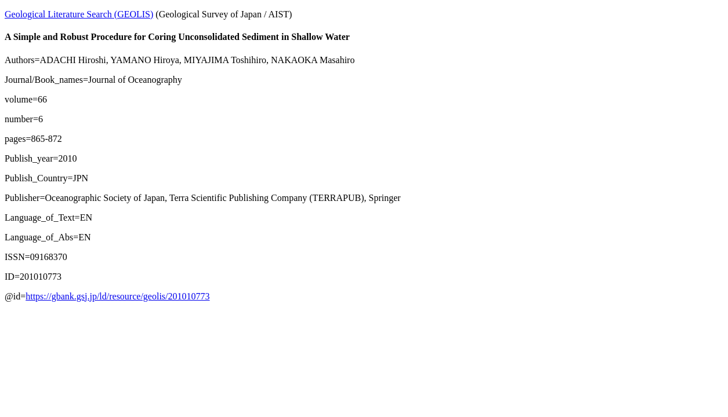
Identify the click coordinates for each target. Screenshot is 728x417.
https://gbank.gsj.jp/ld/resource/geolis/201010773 (117, 296)
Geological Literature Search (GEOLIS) (79, 14)
